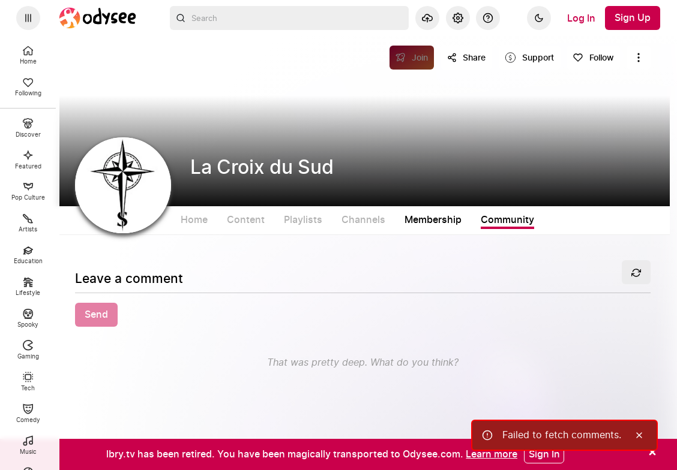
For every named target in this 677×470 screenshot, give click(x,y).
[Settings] (458, 18)
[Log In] (581, 18)
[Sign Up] (632, 18)
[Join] (412, 58)
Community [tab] (507, 220)
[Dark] (539, 18)
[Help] (488, 18)
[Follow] (593, 58)
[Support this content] (530, 58)
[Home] (98, 18)
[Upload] (427, 18)
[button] (363, 315)
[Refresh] (636, 272)
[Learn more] (491, 454)
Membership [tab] (433, 220)
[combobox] (289, 18)
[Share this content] (466, 58)
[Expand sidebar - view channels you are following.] (28, 18)
